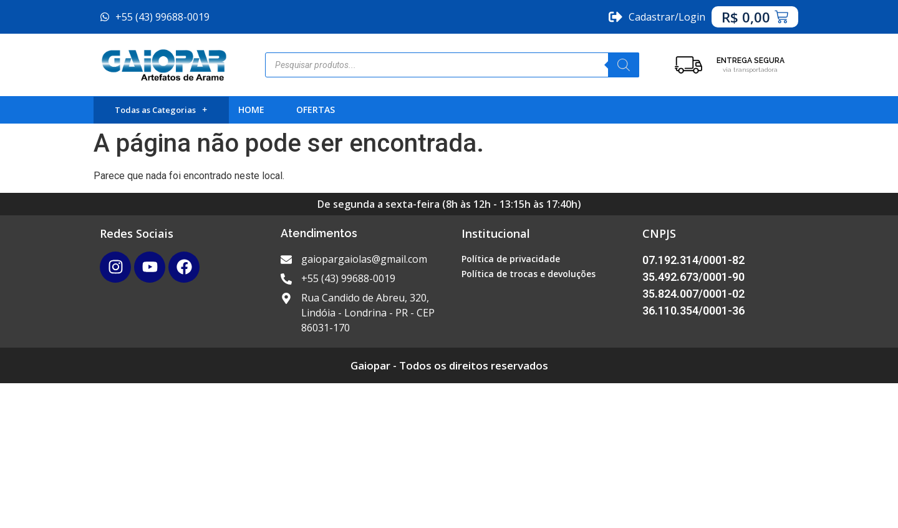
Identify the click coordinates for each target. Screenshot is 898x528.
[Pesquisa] (623, 64)
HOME (251, 109)
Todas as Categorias (161, 110)
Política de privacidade (510, 259)
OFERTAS (315, 109)
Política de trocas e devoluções (528, 274)
